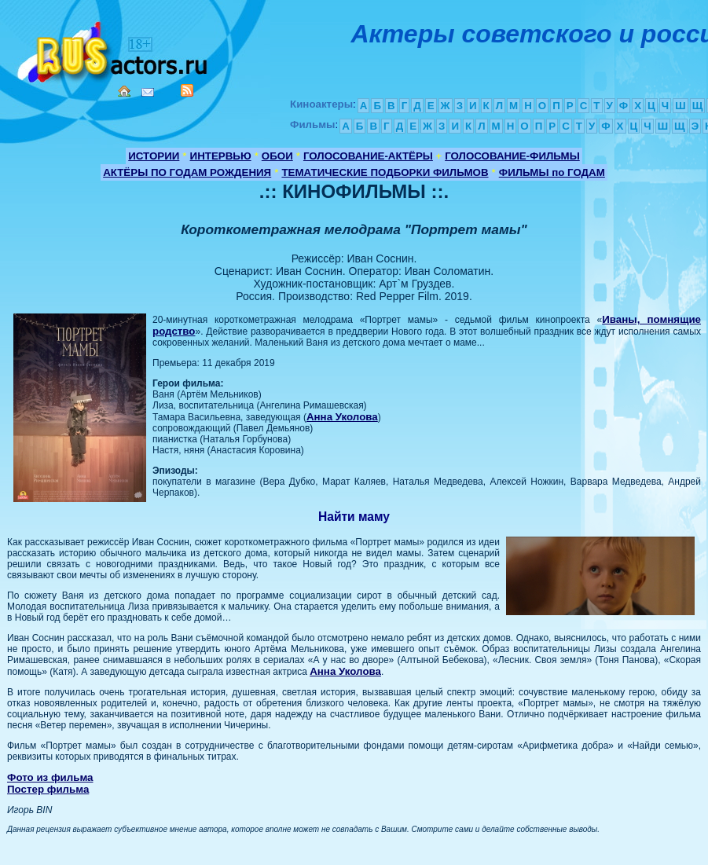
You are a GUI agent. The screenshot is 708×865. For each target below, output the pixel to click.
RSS (187, 90)
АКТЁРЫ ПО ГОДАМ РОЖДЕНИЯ (187, 172)
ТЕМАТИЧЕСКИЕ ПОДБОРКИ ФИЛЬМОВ (384, 172)
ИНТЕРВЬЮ (220, 156)
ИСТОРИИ (153, 156)
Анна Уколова (342, 417)
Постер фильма (48, 789)
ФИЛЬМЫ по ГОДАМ (552, 172)
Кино (114, 49)
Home (124, 91)
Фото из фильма (50, 777)
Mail (147, 92)
